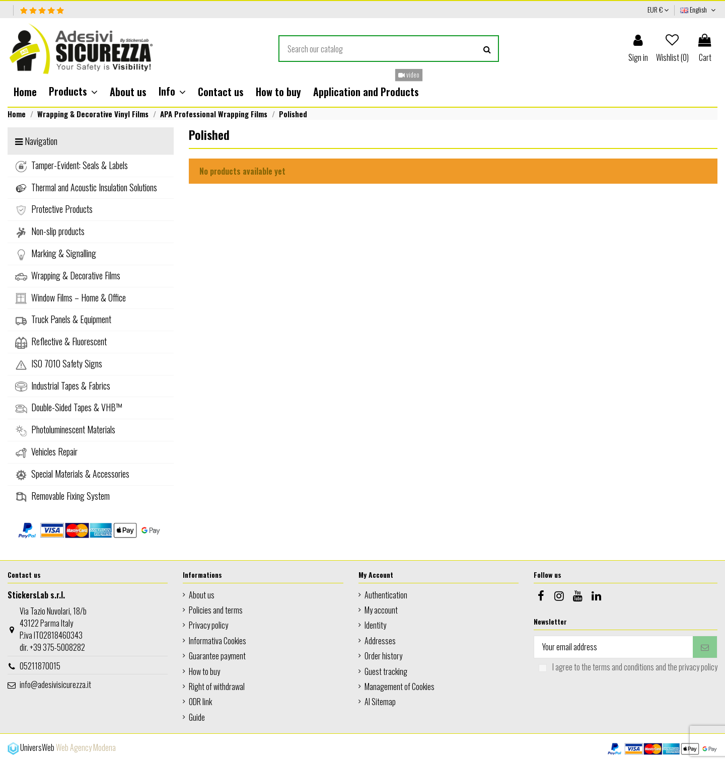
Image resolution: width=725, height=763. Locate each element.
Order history (383, 656)
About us (201, 595)
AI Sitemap (380, 702)
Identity (375, 625)
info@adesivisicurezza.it (55, 684)
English (698, 9)
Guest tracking (386, 671)
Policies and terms (216, 610)
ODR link (200, 702)
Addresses (380, 641)
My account (381, 610)
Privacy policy (208, 625)
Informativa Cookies (217, 641)
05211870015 (40, 666)
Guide (197, 717)
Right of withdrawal (217, 686)
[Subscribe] (705, 647)
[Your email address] (613, 647)
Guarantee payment (217, 656)
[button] (73, 92)
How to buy (204, 671)
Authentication (386, 595)
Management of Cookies (399, 686)
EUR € (658, 9)
